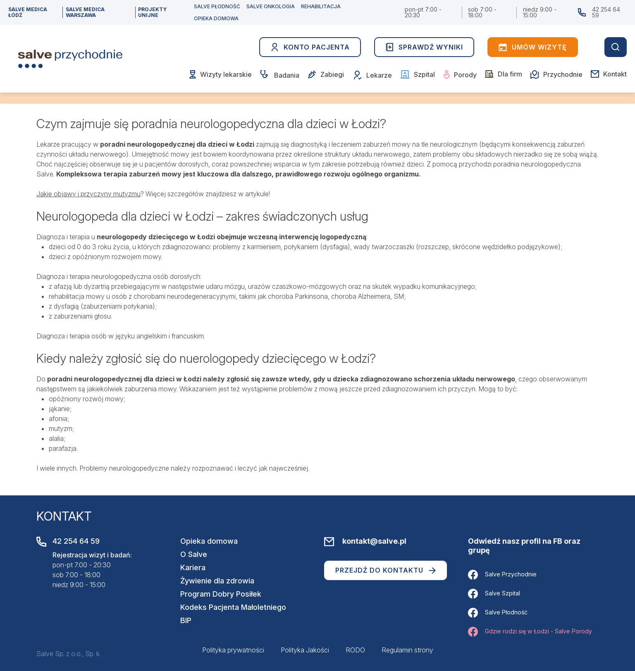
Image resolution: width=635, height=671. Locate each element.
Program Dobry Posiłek (220, 594)
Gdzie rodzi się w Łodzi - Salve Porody (530, 632)
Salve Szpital (494, 594)
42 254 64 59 (606, 12)
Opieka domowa (209, 541)
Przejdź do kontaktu (385, 570)
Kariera (192, 567)
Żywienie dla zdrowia (217, 580)
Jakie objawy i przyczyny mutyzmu (88, 194)
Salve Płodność (498, 613)
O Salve (193, 554)
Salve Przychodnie (502, 575)
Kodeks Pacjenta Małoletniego (233, 607)
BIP (185, 620)
